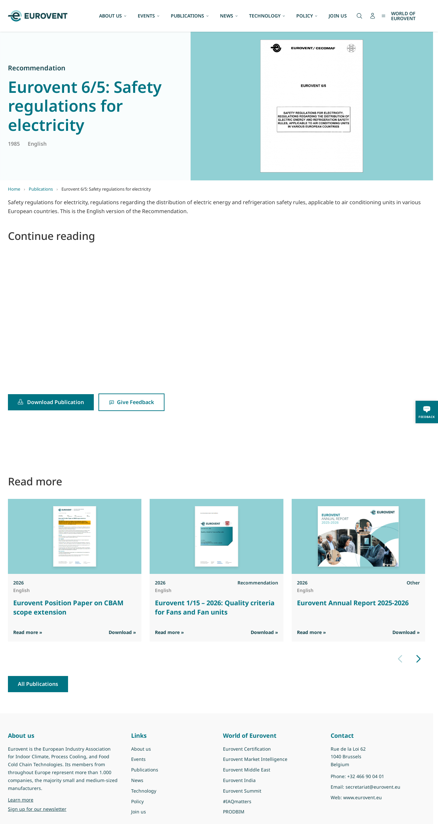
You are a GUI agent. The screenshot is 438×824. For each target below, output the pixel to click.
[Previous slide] (400, 658)
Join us (138, 811)
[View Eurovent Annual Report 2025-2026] (358, 536)
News (137, 780)
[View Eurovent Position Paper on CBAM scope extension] (74, 536)
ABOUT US (113, 16)
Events (138, 759)
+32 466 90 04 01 (365, 776)
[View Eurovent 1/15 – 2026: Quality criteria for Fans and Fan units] (216, 536)
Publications (41, 189)
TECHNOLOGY (267, 16)
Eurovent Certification (247, 749)
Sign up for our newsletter (37, 809)
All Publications (38, 684)
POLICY (307, 16)
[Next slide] (418, 658)
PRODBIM (233, 811)
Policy (137, 801)
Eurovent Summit (242, 791)
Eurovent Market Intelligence (255, 759)
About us (141, 749)
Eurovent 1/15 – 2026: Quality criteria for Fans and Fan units (214, 607)
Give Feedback (131, 402)
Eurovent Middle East (246, 770)
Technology (143, 791)
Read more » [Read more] (27, 632)
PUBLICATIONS (190, 16)
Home (14, 189)
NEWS (229, 16)
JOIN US (338, 16)
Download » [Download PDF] (122, 632)
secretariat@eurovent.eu (373, 787)
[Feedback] (427, 412)
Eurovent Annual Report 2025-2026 (353, 602)
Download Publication (51, 402)
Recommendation (36, 67)
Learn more (20, 800)
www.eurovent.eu (362, 797)
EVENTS (149, 16)
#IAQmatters (237, 801)
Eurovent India (239, 780)
